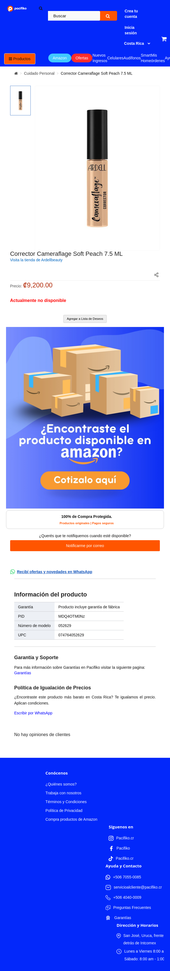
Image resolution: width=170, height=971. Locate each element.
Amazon (60, 58)
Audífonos (132, 58)
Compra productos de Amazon (71, 819)
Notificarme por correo (85, 545)
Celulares (115, 58)
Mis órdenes (158, 58)
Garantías (22, 673)
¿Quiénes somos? (61, 784)
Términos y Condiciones (66, 802)
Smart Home (146, 58)
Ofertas (82, 58)
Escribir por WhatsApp (33, 713)
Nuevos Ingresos (99, 58)
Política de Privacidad (64, 810)
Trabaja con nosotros (63, 793)
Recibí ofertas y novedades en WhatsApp (54, 572)
